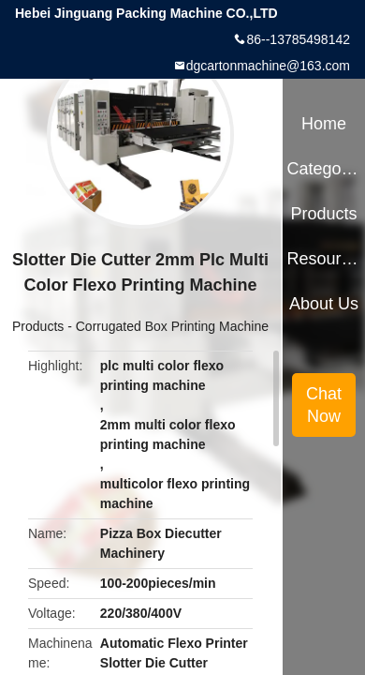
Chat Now (324, 405)
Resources (323, 258)
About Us (323, 303)
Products (38, 326)
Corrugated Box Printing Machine (172, 326)
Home (323, 123)
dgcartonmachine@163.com (268, 65)
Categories (323, 168)
